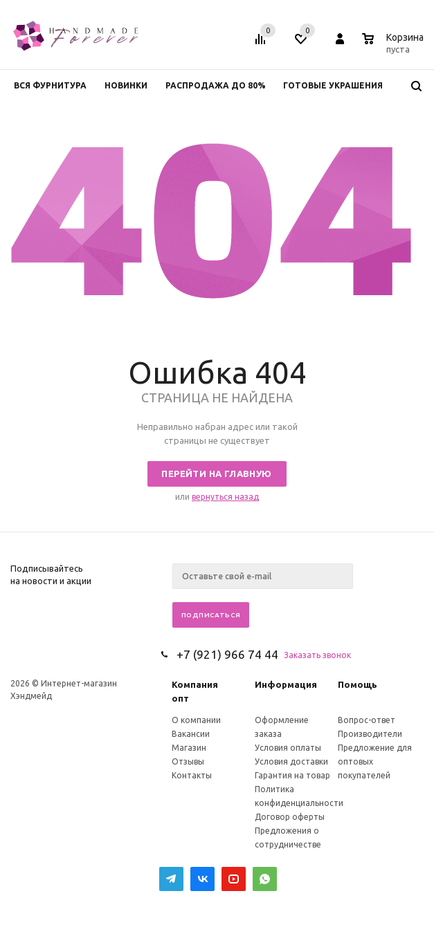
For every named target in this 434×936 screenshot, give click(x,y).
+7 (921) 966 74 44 (227, 654)
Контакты (192, 775)
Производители (370, 733)
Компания (195, 684)
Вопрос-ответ (366, 719)
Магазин (189, 747)
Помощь (357, 684)
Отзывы (188, 761)
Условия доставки (291, 761)
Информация (286, 684)
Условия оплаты (288, 747)
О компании (196, 719)
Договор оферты (290, 816)
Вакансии (191, 733)
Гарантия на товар (292, 775)
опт (180, 698)
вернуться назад (225, 496)
